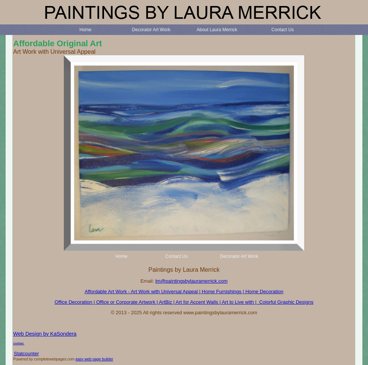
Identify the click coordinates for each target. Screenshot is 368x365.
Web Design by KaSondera (45, 334)
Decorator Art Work (151, 29)
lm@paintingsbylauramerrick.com (191, 281)
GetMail (18, 343)
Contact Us (282, 29)
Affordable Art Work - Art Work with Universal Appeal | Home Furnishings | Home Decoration (183, 291)
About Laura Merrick (216, 29)
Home (85, 29)
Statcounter (26, 353)
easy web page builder (94, 359)
